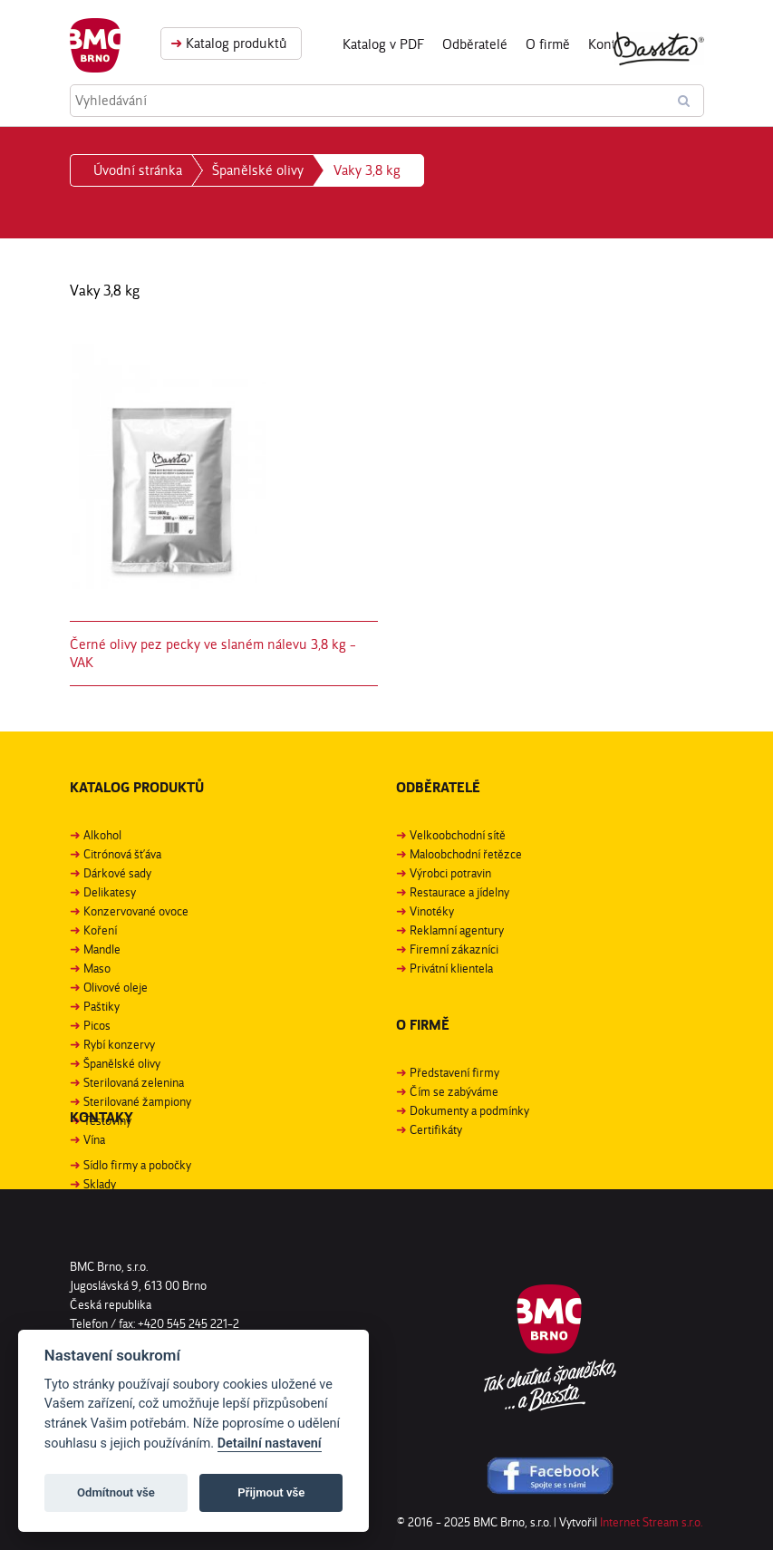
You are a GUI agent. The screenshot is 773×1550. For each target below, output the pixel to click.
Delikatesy (109, 892)
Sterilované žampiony (137, 1101)
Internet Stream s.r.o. (651, 1522)
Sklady (99, 1184)
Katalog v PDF (383, 43)
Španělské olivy (258, 169)
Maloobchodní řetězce (466, 854)
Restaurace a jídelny (459, 892)
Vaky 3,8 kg (367, 169)
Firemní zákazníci (454, 949)
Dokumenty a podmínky (469, 1110)
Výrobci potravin (450, 873)
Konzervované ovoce (135, 911)
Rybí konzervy (119, 1044)
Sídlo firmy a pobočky (137, 1165)
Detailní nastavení (269, 1443)
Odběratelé (474, 43)
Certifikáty (436, 1129)
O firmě (548, 43)
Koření (100, 930)
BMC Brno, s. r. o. (95, 45)
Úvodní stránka (137, 169)
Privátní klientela (451, 968)
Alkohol (102, 835)
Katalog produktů (228, 43)
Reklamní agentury (457, 930)
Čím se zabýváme (454, 1091)
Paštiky (101, 1006)
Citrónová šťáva (122, 854)
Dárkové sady (117, 873)
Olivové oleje (115, 987)
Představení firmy (454, 1072)
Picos (97, 1025)
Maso (97, 968)
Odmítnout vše (116, 1492)
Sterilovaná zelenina (133, 1082)
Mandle (102, 949)
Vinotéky (432, 911)
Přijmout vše (270, 1492)
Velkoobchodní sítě (458, 835)
